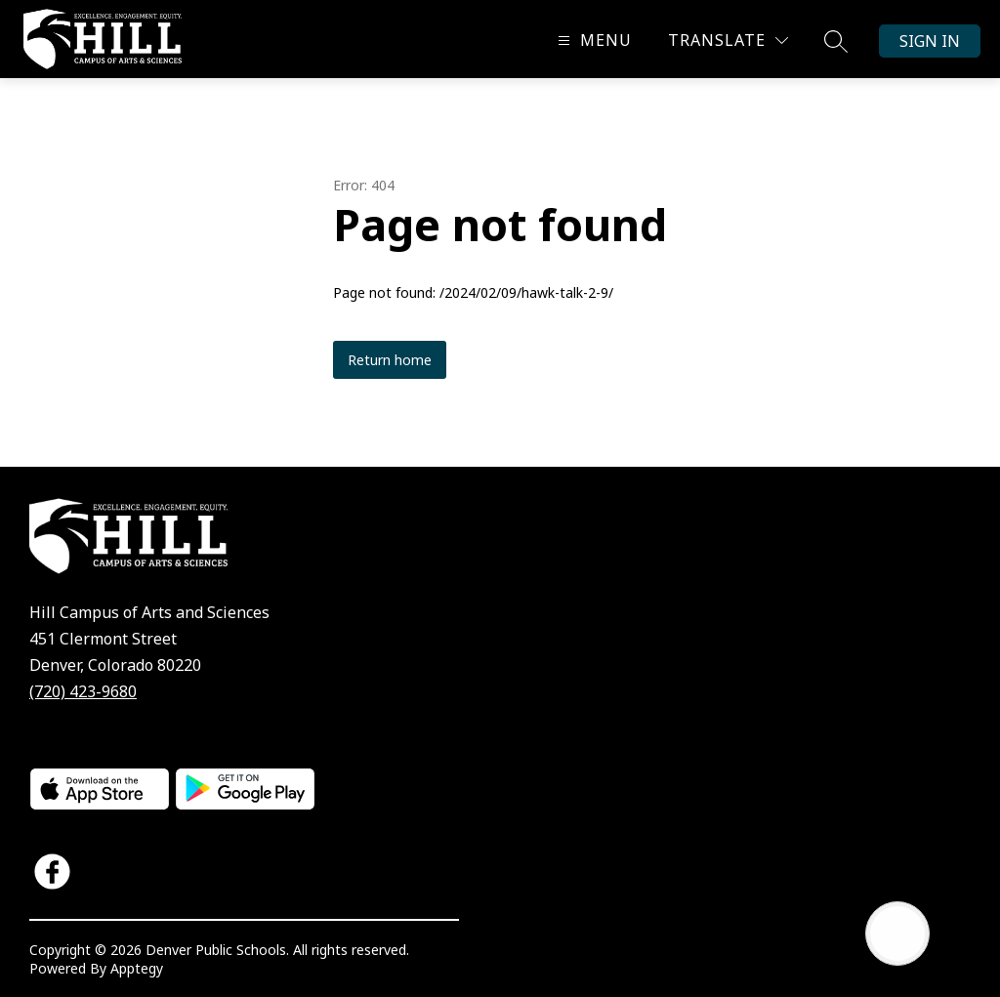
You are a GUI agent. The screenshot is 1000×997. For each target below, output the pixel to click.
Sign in (929, 41)
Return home (390, 360)
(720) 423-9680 (83, 691)
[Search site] (836, 41)
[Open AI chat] (897, 933)
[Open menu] (592, 40)
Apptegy (136, 968)
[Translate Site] (728, 40)
